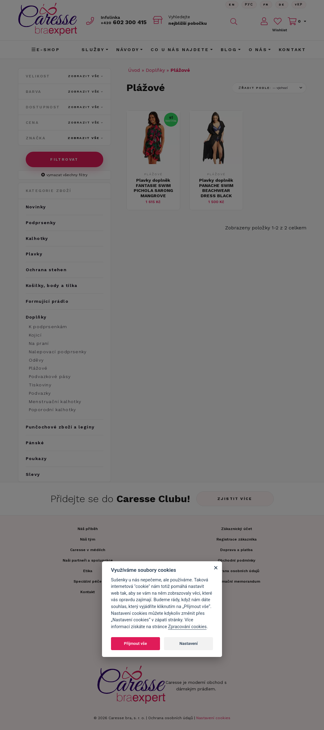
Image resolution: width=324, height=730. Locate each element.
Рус (249, 4)
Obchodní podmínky (236, 560)
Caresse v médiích (87, 550)
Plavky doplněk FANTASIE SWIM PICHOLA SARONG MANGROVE (153, 188)
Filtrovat (64, 159)
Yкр (299, 4)
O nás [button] (258, 49)
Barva (64, 91)
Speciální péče (87, 581)
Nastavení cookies (213, 718)
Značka (64, 138)
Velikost (64, 76)
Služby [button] (93, 49)
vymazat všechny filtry (64, 175)
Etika (87, 571)
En (232, 4)
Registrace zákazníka (236, 539)
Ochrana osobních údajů (170, 718)
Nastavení (189, 643)
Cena (64, 122)
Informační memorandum (236, 581)
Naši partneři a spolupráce (88, 560)
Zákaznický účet (236, 529)
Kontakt (292, 49)
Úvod (134, 70)
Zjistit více (234, 499)
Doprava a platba (236, 550)
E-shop (46, 49)
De (282, 4)
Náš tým (87, 539)
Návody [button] (127, 49)
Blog (229, 49)
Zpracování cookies (187, 626)
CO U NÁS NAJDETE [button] (180, 49)
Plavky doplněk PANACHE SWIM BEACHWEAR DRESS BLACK (216, 188)
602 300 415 (124, 22)
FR (266, 4)
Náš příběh (88, 529)
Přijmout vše (135, 643)
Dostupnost (64, 107)
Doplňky (155, 70)
